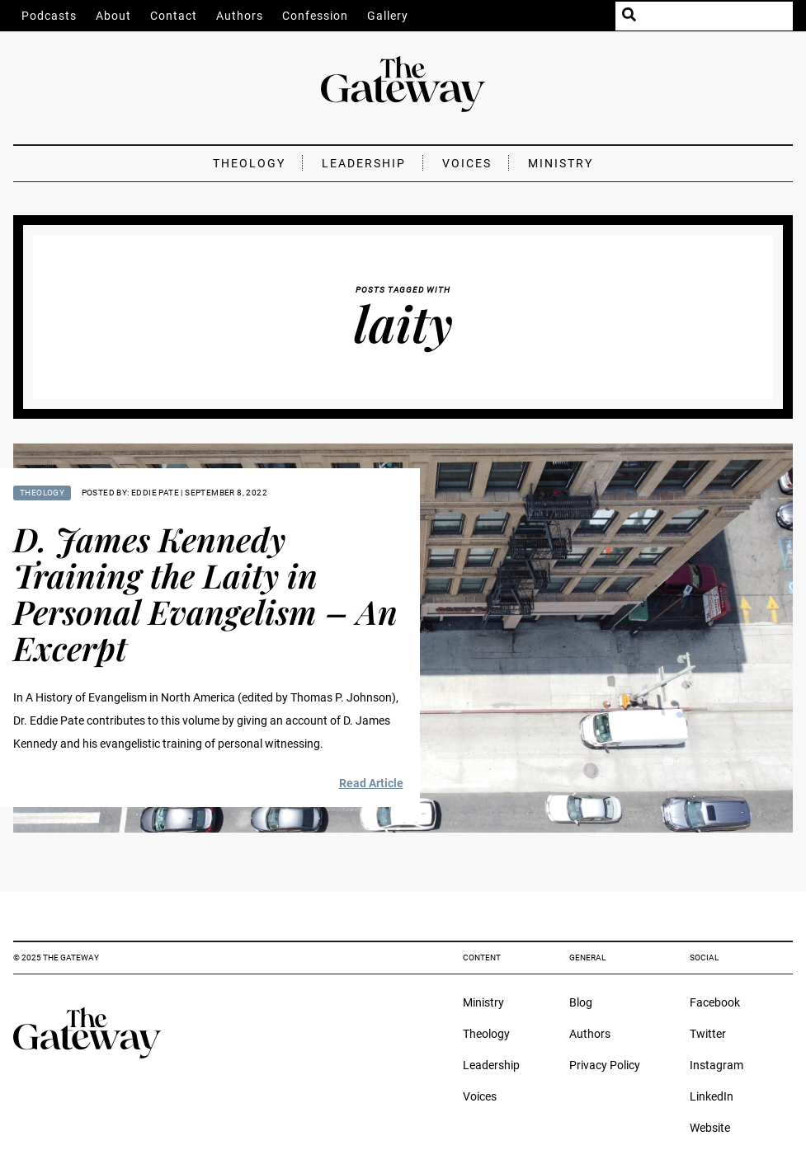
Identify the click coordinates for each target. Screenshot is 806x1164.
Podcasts (49, 15)
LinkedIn (711, 1096)
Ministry (560, 163)
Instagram (716, 1065)
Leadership (364, 163)
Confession (315, 15)
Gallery (387, 15)
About (113, 15)
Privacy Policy (604, 1065)
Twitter (708, 1033)
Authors (239, 15)
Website (710, 1127)
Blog (580, 1002)
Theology (249, 163)
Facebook (715, 1002)
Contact (173, 15)
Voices (467, 163)
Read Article (371, 783)
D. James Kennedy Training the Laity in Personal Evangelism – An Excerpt (205, 593)
